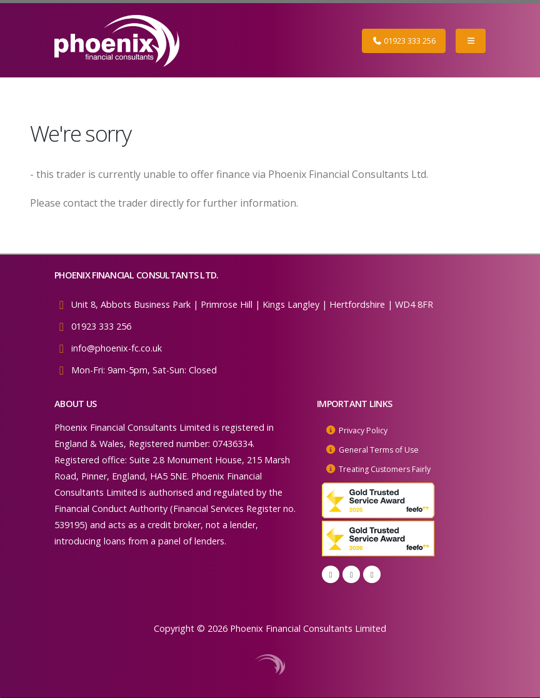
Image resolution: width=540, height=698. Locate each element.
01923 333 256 (404, 40)
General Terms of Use (384, 449)
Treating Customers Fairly (392, 467)
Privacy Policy (366, 430)
